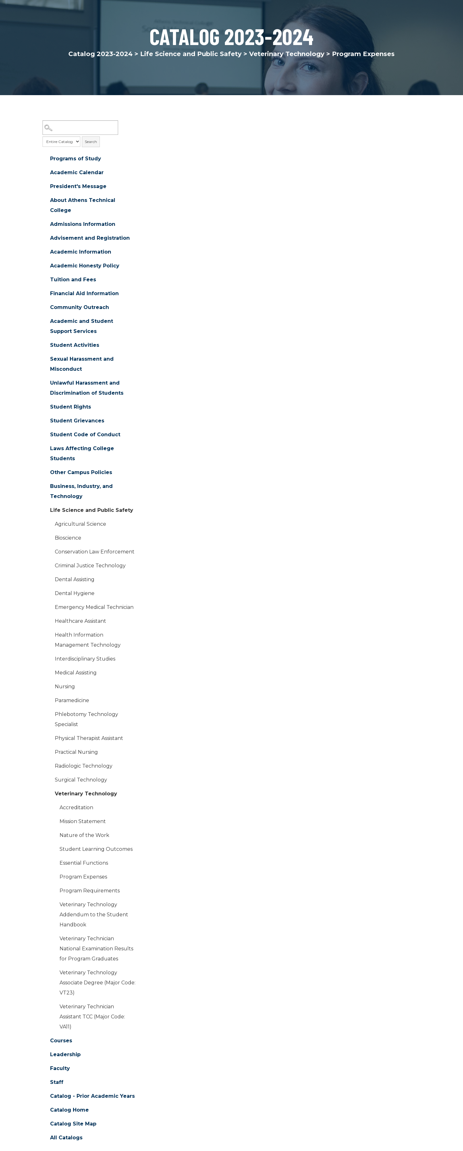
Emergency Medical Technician (94, 607)
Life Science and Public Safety (191, 54)
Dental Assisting (74, 579)
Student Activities (74, 345)
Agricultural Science (80, 524)
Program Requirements (90, 891)
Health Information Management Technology (88, 640)
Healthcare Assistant (80, 621)
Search (91, 141)
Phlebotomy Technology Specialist (86, 719)
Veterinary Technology (286, 54)
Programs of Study (75, 159)
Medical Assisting (76, 673)
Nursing (65, 687)
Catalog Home (69, 1110)
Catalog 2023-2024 (100, 54)
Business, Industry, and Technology (81, 491)
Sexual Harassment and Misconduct (82, 364)
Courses (61, 1041)
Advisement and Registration (90, 238)
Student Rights (70, 407)
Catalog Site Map (73, 1124)
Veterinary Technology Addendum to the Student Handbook (94, 915)
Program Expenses (83, 877)
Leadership (65, 1054)
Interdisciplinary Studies (85, 659)
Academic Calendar (77, 172)
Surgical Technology (81, 780)
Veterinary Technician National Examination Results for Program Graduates (96, 949)
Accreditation (76, 807)
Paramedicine (72, 700)
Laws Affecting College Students (82, 453)
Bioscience (68, 538)
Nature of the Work (84, 835)
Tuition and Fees (73, 280)
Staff (56, 1082)
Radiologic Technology (83, 766)
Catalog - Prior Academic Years (92, 1096)
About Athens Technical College (82, 205)
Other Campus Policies (81, 472)
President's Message (78, 186)
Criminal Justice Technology (90, 566)
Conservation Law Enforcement (94, 552)
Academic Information (80, 252)
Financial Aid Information (84, 293)
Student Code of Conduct (85, 435)
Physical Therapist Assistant (89, 738)
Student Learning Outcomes (96, 849)
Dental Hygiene (74, 593)
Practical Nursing (76, 752)
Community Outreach (79, 307)
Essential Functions (84, 863)
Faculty (60, 1068)
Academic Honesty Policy (84, 266)
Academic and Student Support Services (81, 326)
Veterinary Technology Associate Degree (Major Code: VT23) (97, 983)
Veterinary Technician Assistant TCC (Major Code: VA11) (92, 1017)
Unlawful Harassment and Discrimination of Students (86, 388)
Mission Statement (83, 821)
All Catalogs (66, 1138)
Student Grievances (77, 421)
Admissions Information (82, 224)
